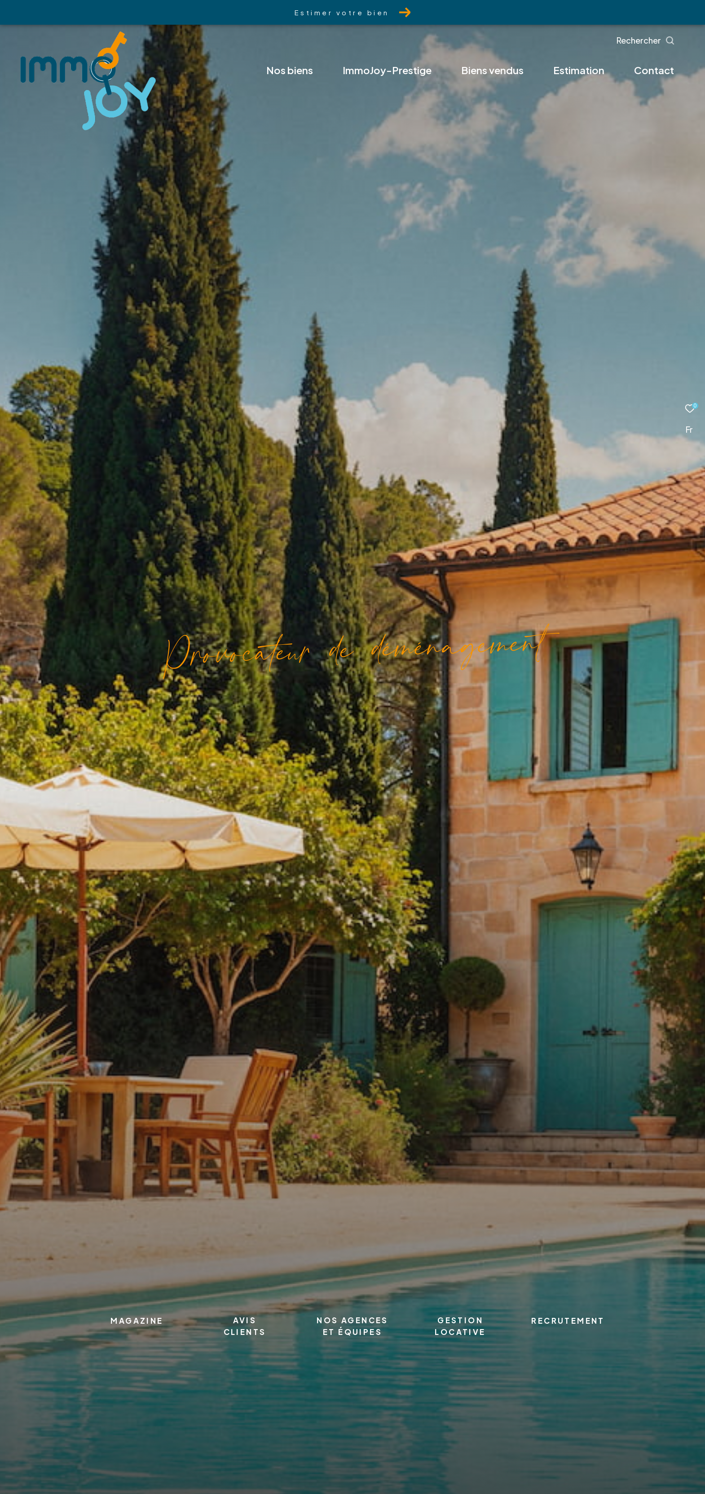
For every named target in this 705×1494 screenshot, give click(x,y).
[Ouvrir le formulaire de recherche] (666, 40)
